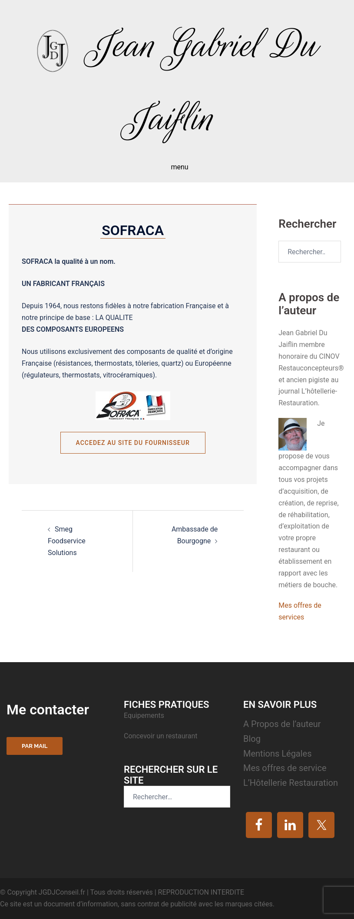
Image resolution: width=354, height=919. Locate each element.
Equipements (145, 715)
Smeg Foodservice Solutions (67, 541)
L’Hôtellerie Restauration (290, 783)
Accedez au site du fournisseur (133, 442)
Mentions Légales (277, 753)
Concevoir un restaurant (160, 736)
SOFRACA (133, 230)
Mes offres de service (285, 768)
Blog (252, 739)
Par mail (34, 746)
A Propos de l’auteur (282, 724)
